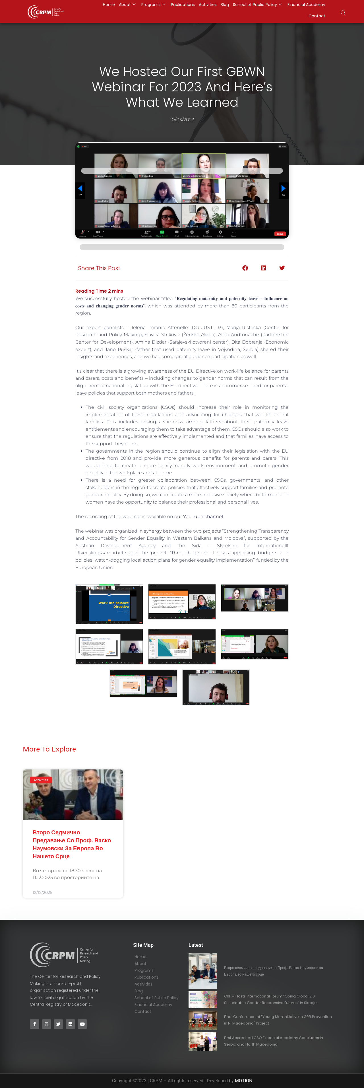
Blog (139, 991)
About (140, 963)
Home (140, 957)
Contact (317, 16)
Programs (144, 970)
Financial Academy (153, 1004)
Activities (143, 984)
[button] (245, 268)
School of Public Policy (157, 998)
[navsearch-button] (343, 13)
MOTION (243, 1080)
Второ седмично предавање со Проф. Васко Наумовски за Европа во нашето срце (72, 844)
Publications (146, 977)
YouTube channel (203, 516)
